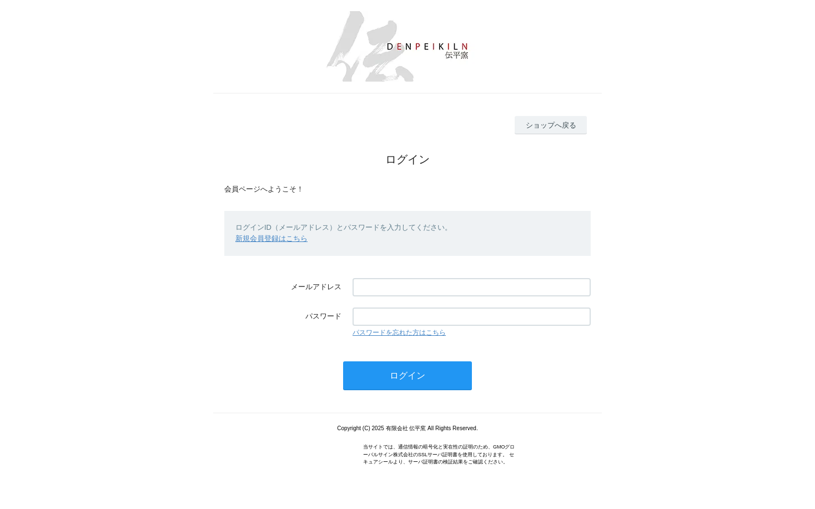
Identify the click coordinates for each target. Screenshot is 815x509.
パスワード (323, 316)
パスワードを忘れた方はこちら (399, 332)
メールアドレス (316, 287)
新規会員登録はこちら (271, 238)
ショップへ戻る (551, 125)
